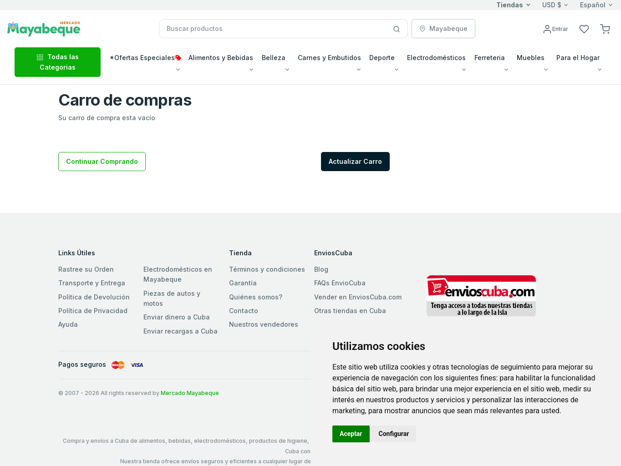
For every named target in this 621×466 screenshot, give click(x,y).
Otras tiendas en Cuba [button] (350, 310)
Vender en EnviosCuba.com (358, 297)
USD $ (551, 5)
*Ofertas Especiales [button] (145, 57)
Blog (321, 269)
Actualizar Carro (355, 161)
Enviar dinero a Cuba (176, 317)
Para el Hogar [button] (578, 57)
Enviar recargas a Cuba (180, 331)
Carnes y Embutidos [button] (329, 57)
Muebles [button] (531, 57)
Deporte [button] (382, 57)
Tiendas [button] (509, 5)
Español (593, 5)
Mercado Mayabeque (190, 393)
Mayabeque (443, 28)
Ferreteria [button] (489, 57)
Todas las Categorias (57, 62)
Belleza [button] (273, 57)
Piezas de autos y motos (171, 298)
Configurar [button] (394, 433)
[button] (605, 28)
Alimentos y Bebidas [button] (220, 57)
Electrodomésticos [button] (436, 57)
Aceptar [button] (351, 433)
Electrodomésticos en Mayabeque (177, 274)
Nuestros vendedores (263, 324)
